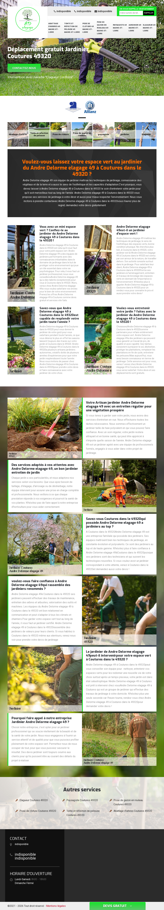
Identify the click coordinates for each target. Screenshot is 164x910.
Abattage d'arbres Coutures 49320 (133, 810)
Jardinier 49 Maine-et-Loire (135, 28)
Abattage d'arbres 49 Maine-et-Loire (54, 27)
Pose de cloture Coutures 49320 (38, 810)
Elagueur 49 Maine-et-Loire (149, 28)
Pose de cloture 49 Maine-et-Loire (88, 27)
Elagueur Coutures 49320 (34, 800)
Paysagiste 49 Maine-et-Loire (120, 28)
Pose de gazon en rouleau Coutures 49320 (128, 802)
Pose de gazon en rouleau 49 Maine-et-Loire (102, 28)
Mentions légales (56, 905)
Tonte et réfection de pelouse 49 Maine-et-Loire (72, 27)
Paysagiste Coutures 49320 (82, 800)
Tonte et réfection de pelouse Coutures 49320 (83, 813)
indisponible (62, 11)
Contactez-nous (24, 68)
